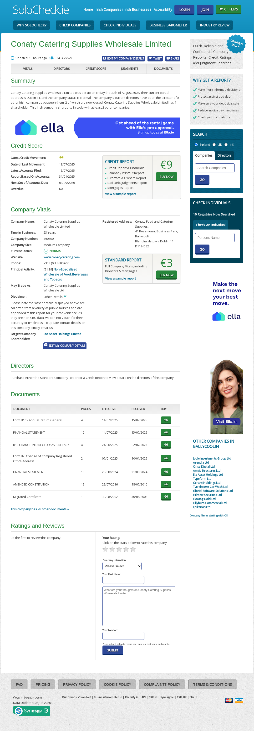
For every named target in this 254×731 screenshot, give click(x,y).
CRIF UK (182, 697)
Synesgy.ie (167, 697)
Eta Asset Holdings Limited (62, 334)
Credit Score (96, 68)
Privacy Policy (77, 684)
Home (88, 9)
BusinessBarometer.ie (108, 697)
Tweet (157, 58)
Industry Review (214, 25)
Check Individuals (120, 25)
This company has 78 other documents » (40, 509)
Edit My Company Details (125, 58)
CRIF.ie (153, 697)
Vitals (28, 68)
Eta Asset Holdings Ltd (208, 475)
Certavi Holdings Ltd (206, 483)
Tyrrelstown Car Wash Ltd (210, 487)
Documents (163, 68)
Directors (62, 68)
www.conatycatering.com (62, 257)
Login (184, 9)
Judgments (129, 68)
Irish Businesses (136, 9)
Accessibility (163, 9)
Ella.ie (193, 697)
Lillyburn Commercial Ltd (210, 503)
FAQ (19, 684)
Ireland (205, 144)
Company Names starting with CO (209, 515)
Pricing (43, 684)
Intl (231, 144)
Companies (204, 155)
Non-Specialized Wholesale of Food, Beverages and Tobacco (66, 274)
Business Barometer (168, 25)
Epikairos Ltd (201, 507)
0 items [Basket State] (228, 9)
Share (175, 58)
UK (220, 144)
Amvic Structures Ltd (206, 471)
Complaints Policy (162, 684)
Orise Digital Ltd (204, 467)
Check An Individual (210, 225)
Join (205, 9)
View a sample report (120, 194)
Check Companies (75, 25)
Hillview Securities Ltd (207, 495)
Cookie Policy (117, 684)
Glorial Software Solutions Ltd (213, 491)
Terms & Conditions (212, 684)
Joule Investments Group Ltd (212, 458)
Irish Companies (108, 9)
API (144, 697)
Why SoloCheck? (31, 25)
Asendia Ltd (201, 463)
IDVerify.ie (131, 697)
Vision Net (84, 697)
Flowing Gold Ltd (204, 499)
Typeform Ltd (202, 479)
